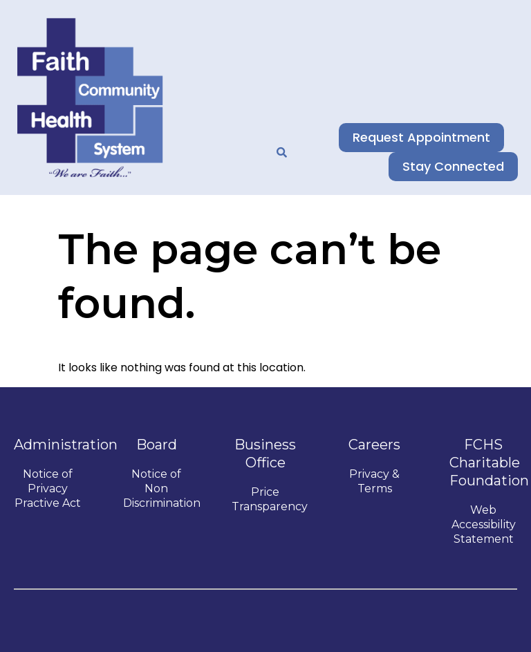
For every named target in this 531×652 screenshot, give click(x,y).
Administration (66, 444)
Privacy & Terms (374, 481)
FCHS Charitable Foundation (489, 462)
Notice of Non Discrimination (162, 488)
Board (156, 444)
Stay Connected (459, 166)
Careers (374, 444)
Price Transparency (270, 499)
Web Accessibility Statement (483, 524)
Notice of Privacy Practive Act (48, 488)
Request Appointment (427, 137)
